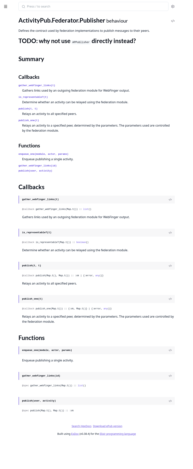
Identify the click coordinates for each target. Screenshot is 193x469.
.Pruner (7, 154)
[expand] (53, 31)
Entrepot (8, 355)
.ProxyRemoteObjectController (23, 291)
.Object (7, 149)
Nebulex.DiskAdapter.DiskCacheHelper (27, 436)
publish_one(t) (78, 148)
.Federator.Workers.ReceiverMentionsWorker (27, 103)
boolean (130, 270)
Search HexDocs (110, 454)
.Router (7, 302)
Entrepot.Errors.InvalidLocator (22, 370)
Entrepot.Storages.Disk (18, 391)
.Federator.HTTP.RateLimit (20, 20)
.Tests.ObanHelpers (15, 205)
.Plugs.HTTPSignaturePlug (20, 281)
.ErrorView (10, 246)
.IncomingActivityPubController (23, 251)
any (147, 304)
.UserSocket (10, 312)
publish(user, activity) (85, 199)
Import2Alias (11, 416)
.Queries (8, 164)
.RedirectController (15, 296)
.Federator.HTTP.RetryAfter (20, 35)
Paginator (9, 441)
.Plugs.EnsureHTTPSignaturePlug (24, 271)
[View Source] (177, 228)
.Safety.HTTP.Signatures (18, 185)
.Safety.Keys (10, 190)
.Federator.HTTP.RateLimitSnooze (24, 25)
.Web (6, 215)
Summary (13, 52)
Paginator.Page (12, 447)
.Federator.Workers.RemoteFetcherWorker (27, 119)
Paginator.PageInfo (15, 452)
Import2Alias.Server (16, 426)
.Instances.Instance (15, 134)
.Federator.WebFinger (17, 73)
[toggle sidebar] (52, 6)
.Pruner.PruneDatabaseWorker (23, 159)
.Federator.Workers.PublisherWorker (27, 93)
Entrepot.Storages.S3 (16, 401)
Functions (13, 61)
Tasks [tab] (41, 16)
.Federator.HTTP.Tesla (16, 40)
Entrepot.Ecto (12, 360)
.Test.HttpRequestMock (18, 200)
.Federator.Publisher (16, 46)
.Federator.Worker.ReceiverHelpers (25, 83)
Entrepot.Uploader (15, 411)
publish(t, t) (77, 137)
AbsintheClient (12, 330)
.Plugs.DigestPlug (14, 266)
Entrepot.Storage (14, 386)
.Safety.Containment (16, 175)
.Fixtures (8, 124)
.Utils (6, 210)
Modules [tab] (22, 16)
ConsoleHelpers (13, 340)
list (135, 237)
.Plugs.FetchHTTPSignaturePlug (23, 276)
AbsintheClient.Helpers (18, 335)
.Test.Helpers (11, 195)
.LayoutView (11, 256)
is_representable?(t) (82, 125)
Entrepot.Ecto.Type (15, 365)
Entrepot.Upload (14, 406)
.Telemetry (9, 307)
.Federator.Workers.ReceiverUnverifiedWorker (27, 109)
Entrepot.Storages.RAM (18, 396)
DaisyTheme (11, 345)
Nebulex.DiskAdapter (17, 431)
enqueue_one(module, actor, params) (93, 182)
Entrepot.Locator (14, 380)
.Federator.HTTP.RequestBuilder (23, 30)
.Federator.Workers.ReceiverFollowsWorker (27, 98)
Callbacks (13, 57)
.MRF (6, 139)
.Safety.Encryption (14, 180)
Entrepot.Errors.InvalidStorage (22, 375)
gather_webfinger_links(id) (87, 194)
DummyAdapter (13, 350)
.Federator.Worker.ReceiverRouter (25, 88)
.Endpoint (9, 236)
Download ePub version (136, 454)
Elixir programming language (146, 462)
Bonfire (17, 5)
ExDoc (103, 462)
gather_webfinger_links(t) (86, 108)
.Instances (9, 129)
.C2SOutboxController (17, 230)
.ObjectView (11, 261)
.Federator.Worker (14, 78)
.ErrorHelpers (11, 241)
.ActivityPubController (17, 220)
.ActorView (10, 225)
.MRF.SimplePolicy (15, 144)
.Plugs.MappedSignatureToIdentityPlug (27, 286)
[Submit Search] (72, 6)
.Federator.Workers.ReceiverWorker (26, 114)
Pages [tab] (7, 16)
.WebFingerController (17, 317)
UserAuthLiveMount (16, 457)
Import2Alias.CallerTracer (19, 421)
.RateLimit (9, 170)
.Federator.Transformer (17, 68)
